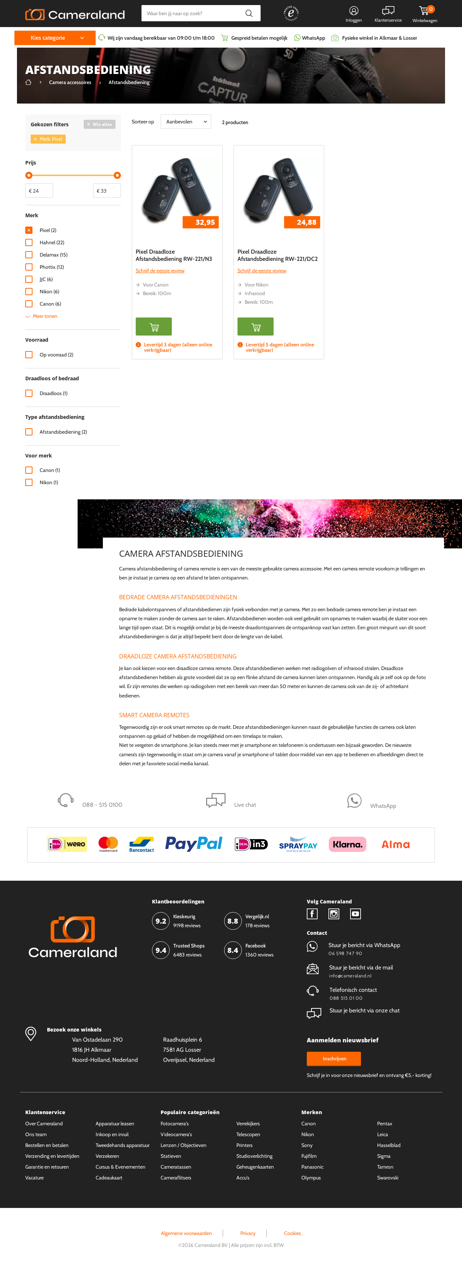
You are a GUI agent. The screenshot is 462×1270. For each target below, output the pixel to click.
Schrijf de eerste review (160, 270)
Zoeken (249, 13)
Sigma (384, 1156)
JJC (46, 279)
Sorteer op (143, 121)
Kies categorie (48, 37)
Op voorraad (56, 354)
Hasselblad (389, 1145)
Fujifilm (309, 1156)
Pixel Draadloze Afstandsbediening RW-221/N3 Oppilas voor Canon (174, 259)
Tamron (385, 1167)
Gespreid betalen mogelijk (259, 38)
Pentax (384, 1123)
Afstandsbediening (63, 432)
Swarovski (387, 1177)
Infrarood (255, 293)
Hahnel (52, 242)
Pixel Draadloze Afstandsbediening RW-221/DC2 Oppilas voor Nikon (277, 259)
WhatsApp (313, 38)
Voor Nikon (257, 284)
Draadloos (53, 393)
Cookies (292, 1233)
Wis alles (102, 124)
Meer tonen (45, 316)
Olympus (311, 1177)
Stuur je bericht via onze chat (353, 1010)
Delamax (53, 254)
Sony (307, 1145)
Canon (50, 304)
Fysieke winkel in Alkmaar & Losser (379, 38)
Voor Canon (156, 284)
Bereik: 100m (157, 293)
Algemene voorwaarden (186, 1233)
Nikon (49, 291)
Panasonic (312, 1167)
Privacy (248, 1233)
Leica (382, 1134)
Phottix (52, 267)
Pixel (48, 230)
